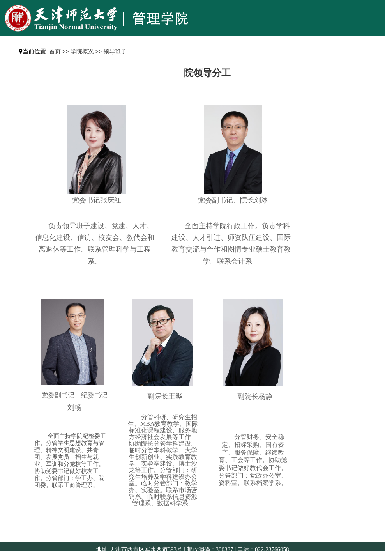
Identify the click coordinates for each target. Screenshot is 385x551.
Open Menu (375, 9)
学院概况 (82, 51)
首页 (55, 51)
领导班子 (115, 51)
